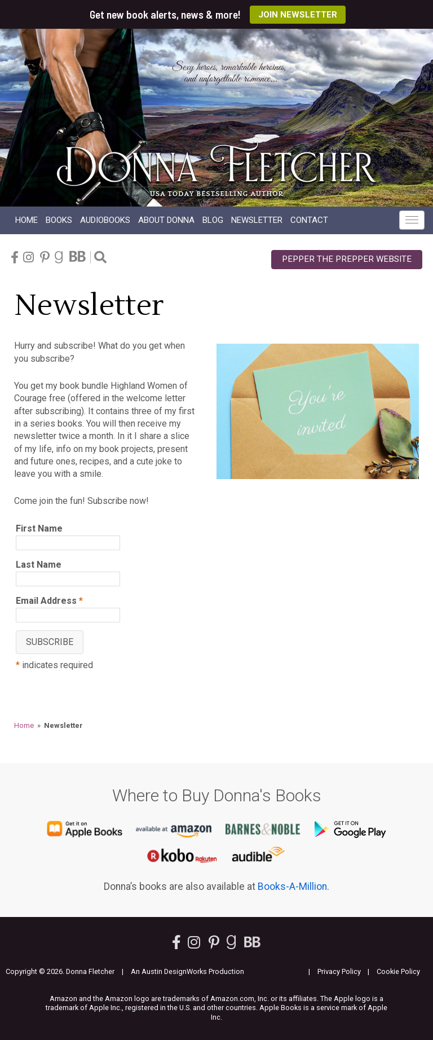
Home (26, 220)
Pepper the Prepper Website (347, 259)
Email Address (49, 600)
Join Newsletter (297, 15)
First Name (39, 528)
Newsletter (256, 220)
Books (59, 220)
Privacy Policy (339, 971)
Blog (212, 220)
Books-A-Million (292, 886)
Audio (105, 220)
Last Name (38, 564)
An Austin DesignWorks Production (187, 971)
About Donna (166, 220)
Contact (309, 220)
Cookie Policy (398, 971)
